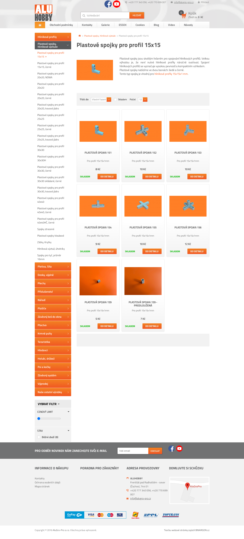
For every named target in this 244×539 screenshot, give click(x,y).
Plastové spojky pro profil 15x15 (50, 54)
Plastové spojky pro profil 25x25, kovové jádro (50, 137)
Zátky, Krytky (44, 242)
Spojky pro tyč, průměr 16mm (49, 257)
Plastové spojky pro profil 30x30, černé (50, 169)
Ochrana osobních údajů (47, 482)
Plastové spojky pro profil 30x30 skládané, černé (50, 179)
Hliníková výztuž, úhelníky (51, 249)
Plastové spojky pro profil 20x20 (50, 86)
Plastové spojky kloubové (50, 235)
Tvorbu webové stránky (176, 530)
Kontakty (87, 25)
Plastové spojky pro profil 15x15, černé (50, 65)
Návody (188, 25)
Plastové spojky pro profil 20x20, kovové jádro (50, 106)
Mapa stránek (42, 486)
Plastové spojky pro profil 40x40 (50, 200)
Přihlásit (205, 2)
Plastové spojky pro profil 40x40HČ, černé (50, 220)
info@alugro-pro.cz (184, 2)
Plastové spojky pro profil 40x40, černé (50, 210)
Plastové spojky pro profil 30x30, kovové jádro (50, 189)
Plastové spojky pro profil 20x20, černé (50, 96)
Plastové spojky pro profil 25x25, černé (50, 127)
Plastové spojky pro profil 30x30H (50, 158)
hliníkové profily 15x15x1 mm (171, 74)
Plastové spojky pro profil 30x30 (50, 148)
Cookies (140, 25)
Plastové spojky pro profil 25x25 (50, 117)
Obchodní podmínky (61, 25)
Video (171, 25)
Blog (156, 25)
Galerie (105, 25)
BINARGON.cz (202, 530)
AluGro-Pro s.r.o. (61, 530)
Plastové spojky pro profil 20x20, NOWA (50, 75)
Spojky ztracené (45, 229)
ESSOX (122, 25)
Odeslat (155, 451)
